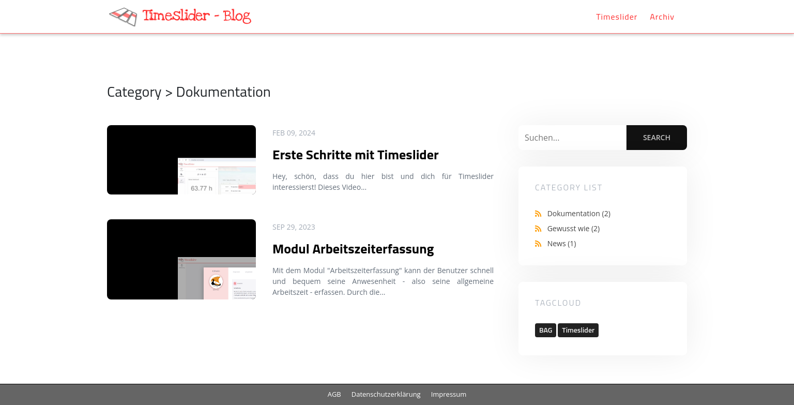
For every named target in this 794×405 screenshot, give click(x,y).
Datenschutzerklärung (386, 394)
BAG (545, 329)
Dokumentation (578, 213)
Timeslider (616, 16)
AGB (334, 394)
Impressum (449, 394)
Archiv (662, 16)
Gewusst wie (573, 228)
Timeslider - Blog (197, 15)
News (561, 243)
